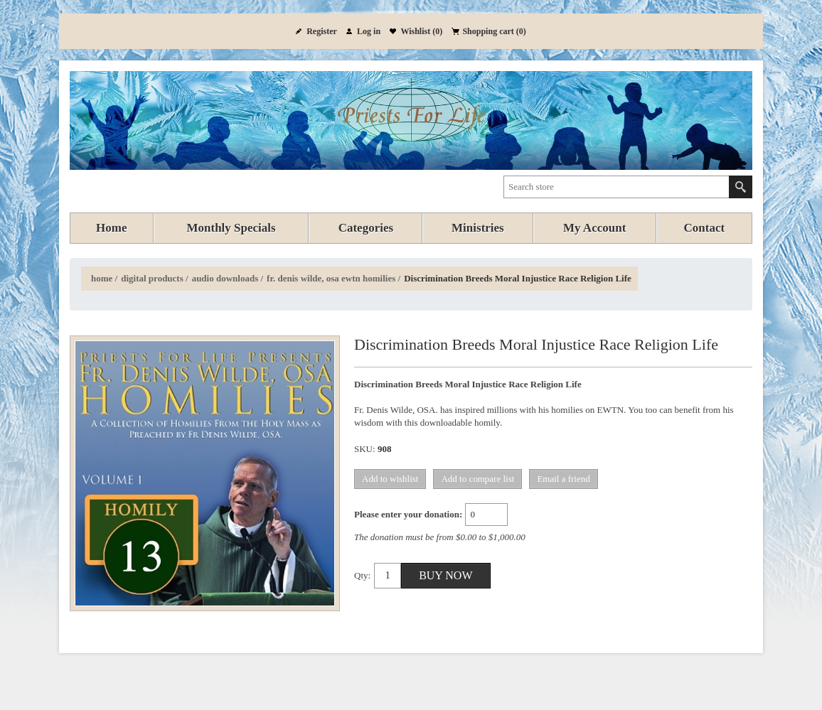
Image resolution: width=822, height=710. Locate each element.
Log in (368, 31)
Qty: (362, 575)
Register (321, 31)
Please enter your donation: (408, 514)
